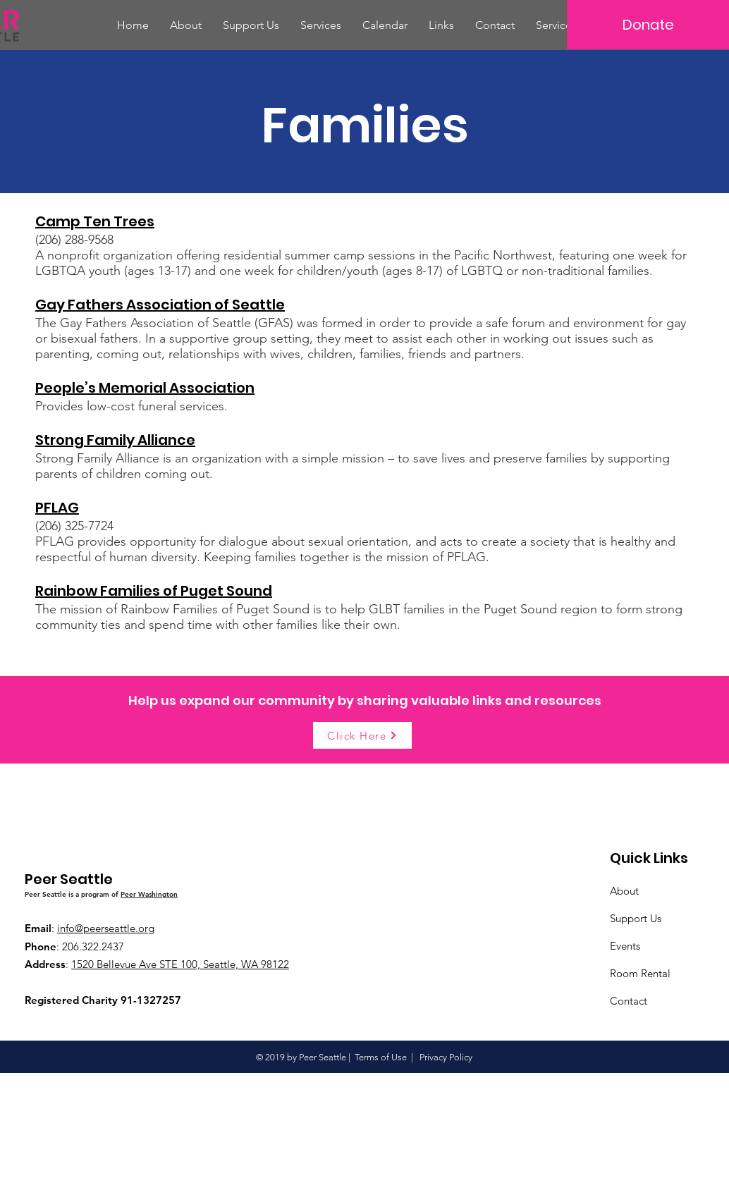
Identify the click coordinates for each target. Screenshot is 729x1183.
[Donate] (648, 24)
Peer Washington (149, 894)
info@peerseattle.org (105, 928)
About (624, 890)
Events (625, 945)
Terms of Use (381, 1057)
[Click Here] (362, 735)
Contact (628, 1000)
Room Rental (640, 973)
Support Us (635, 918)
